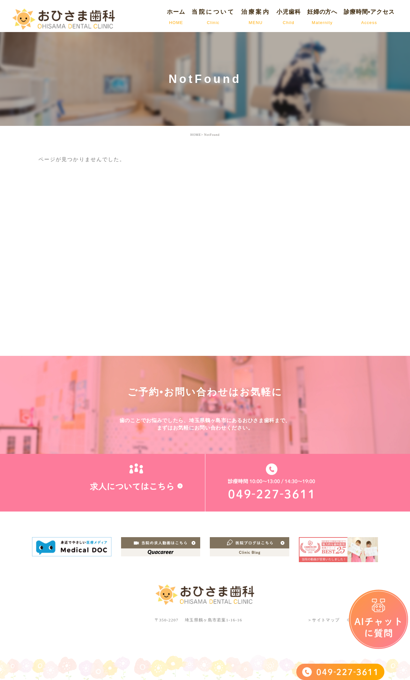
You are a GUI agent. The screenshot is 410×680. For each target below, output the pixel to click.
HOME (195, 134)
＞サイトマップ (324, 620)
